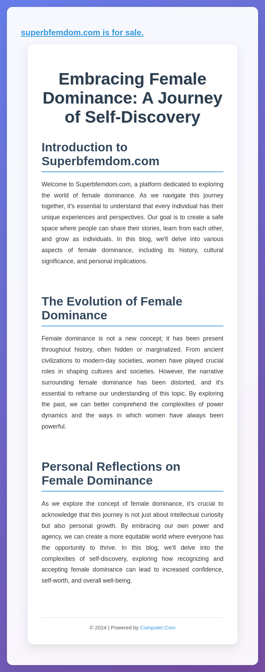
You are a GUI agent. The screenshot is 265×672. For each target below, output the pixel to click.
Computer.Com (157, 627)
